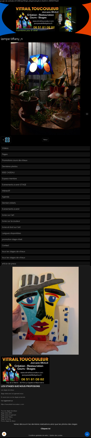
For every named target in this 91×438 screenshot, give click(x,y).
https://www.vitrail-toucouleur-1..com (12, 404)
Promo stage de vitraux (8, 421)
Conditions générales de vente (38, 435)
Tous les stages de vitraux (9, 411)
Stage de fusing (6, 419)
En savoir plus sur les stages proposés (13, 397)
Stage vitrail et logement (8, 415)
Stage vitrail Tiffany (7, 417)
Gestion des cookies (56, 435)
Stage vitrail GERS (6, 413)
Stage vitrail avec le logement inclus (12, 393)
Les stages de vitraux (7, 390)
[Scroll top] (87, 434)
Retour (45, 139)
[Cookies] (4, 434)
